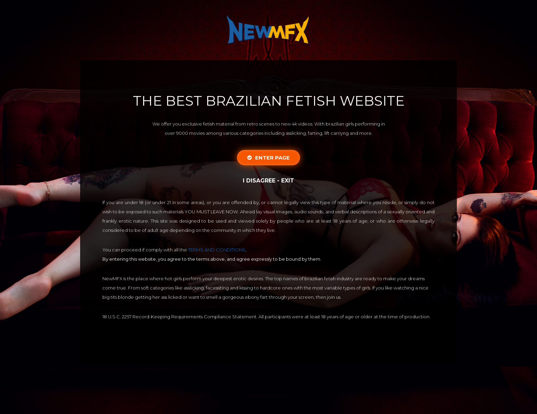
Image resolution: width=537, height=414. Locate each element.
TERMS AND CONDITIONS (217, 249)
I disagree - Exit (268, 180)
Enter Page (268, 157)
